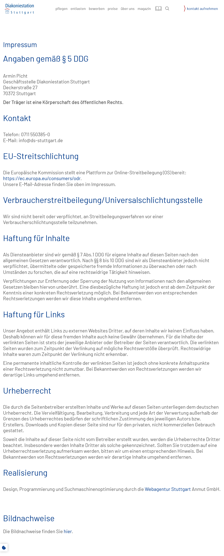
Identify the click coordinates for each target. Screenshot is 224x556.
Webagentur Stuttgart (168, 489)
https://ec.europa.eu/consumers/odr (41, 178)
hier (68, 531)
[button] (167, 8)
